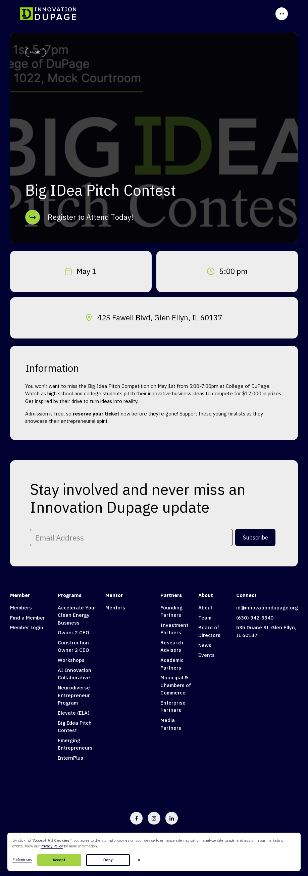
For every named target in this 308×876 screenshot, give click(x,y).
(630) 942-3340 (254, 617)
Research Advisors (171, 646)
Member (20, 595)
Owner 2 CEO (73, 632)
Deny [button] (108, 860)
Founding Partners (171, 611)
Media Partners (170, 724)
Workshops (71, 660)
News (204, 645)
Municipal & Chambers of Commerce (175, 685)
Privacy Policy (52, 846)
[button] (139, 860)
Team (204, 617)
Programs (70, 595)
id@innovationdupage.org (267, 607)
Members (21, 607)
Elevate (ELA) (74, 713)
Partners (171, 595)
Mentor (114, 595)
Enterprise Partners (173, 706)
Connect (246, 595)
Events (206, 655)
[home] (48, 13)
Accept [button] (59, 860)
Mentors (115, 607)
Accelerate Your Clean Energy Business (77, 615)
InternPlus (70, 758)
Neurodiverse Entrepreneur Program (74, 695)
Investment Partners (174, 629)
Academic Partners (172, 664)
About (205, 595)
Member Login (26, 627)
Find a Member (27, 617)
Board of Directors (209, 631)
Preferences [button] (22, 859)
